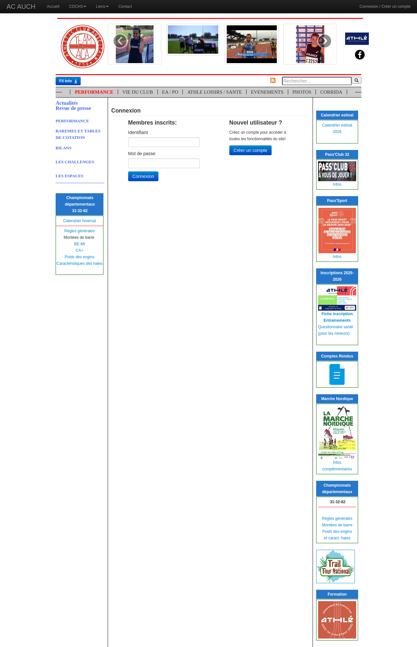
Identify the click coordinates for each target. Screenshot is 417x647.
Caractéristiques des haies (79, 263)
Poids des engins (79, 257)
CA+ (80, 250)
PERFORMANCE (94, 92)
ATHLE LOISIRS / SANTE (214, 92)
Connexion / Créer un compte (384, 6)
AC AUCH (21, 6)
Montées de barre (337, 525)
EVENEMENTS (267, 92)
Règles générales (79, 231)
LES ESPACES (69, 175)
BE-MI (79, 244)
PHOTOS (301, 92)
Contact (125, 6)
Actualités (67, 103)
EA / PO (170, 92)
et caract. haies (337, 538)
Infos (337, 184)
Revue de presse (73, 108)
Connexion (143, 176)
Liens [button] (102, 6)
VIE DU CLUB (137, 92)
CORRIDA (331, 92)
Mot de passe (141, 153)
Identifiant (138, 132)
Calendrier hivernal (79, 221)
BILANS (63, 147)
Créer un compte (250, 150)
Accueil (53, 6)
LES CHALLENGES (75, 161)
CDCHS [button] (78, 6)
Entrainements (337, 320)
